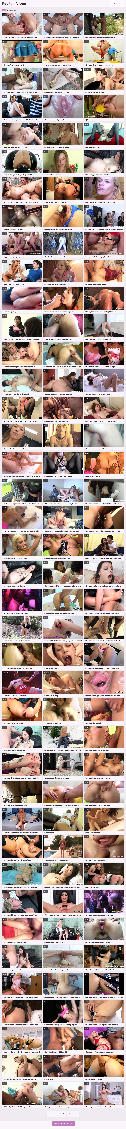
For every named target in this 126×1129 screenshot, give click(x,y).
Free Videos (15, 4)
